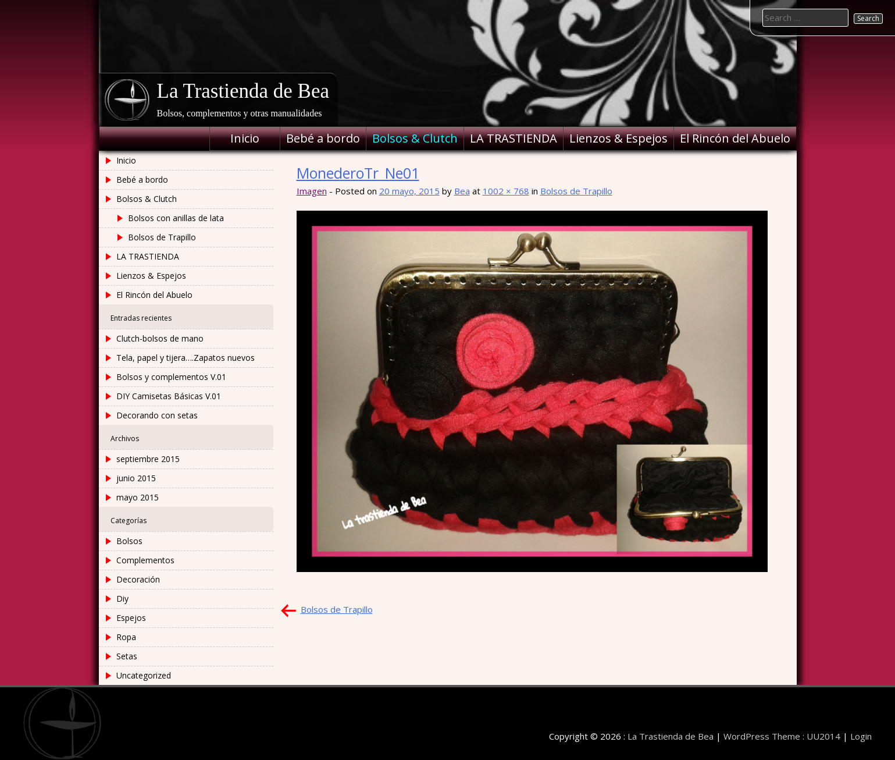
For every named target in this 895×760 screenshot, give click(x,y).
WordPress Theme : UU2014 (781, 736)
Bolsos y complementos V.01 (171, 376)
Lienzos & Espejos (618, 138)
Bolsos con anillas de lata (176, 217)
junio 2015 (136, 478)
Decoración (138, 579)
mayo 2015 (137, 497)
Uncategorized (143, 675)
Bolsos (129, 540)
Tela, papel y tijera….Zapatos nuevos (185, 357)
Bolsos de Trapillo (576, 191)
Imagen (312, 191)
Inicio (244, 138)
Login (861, 736)
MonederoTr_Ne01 (358, 173)
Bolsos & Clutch (415, 138)
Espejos (131, 617)
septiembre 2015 (148, 458)
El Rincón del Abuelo (735, 138)
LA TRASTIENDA (513, 138)
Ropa (126, 636)
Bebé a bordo (323, 138)
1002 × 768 (506, 191)
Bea (462, 191)
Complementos (145, 560)
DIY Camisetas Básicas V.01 (168, 396)
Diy (122, 598)
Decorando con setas (157, 415)
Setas (126, 656)
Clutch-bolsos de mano (160, 338)
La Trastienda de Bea (243, 91)
